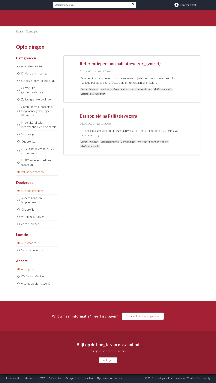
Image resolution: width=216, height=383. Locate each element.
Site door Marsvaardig (198, 378)
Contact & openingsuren (143, 316)
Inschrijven (108, 360)
